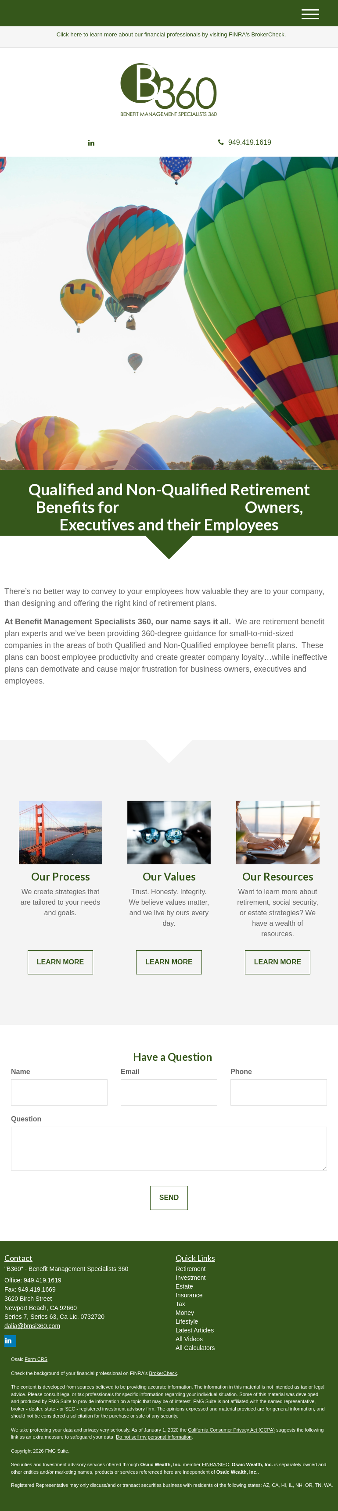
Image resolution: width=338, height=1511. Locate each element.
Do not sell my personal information (153, 1436)
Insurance (189, 1295)
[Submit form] (169, 1198)
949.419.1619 (244, 142)
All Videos (189, 1339)
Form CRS (36, 1359)
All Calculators (195, 1347)
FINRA (209, 1464)
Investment (190, 1277)
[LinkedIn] (91, 143)
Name (20, 1071)
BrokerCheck (163, 1373)
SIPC (223, 1464)
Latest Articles (195, 1330)
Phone (241, 1071)
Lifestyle (187, 1321)
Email (130, 1071)
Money (185, 1312)
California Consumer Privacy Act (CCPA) (231, 1429)
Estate (184, 1286)
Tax (180, 1303)
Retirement (190, 1268)
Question (26, 1119)
